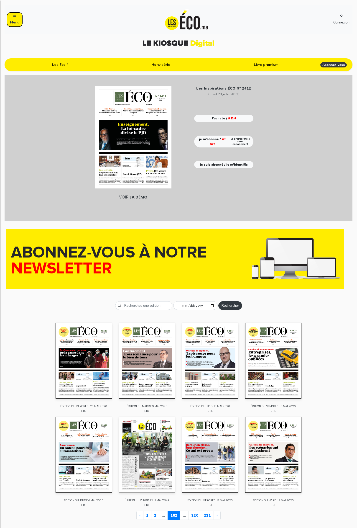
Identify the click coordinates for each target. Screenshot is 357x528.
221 (207, 515)
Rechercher (230, 305)
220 (194, 515)
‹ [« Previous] (139, 515)
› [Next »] (217, 515)
